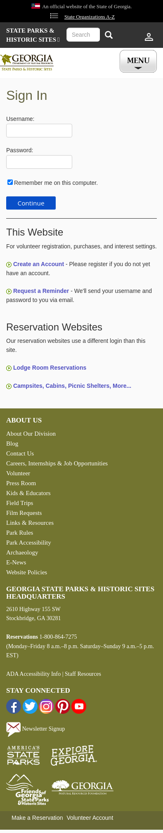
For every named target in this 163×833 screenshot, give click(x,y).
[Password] (39, 162)
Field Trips (19, 503)
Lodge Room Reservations (49, 367)
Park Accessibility (28, 542)
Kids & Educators (28, 493)
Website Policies (26, 572)
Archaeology (22, 552)
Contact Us (20, 453)
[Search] (108, 36)
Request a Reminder (41, 291)
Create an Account (38, 264)
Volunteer (18, 473)
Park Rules (19, 532)
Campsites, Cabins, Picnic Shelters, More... (72, 385)
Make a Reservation (37, 817)
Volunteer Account (89, 817)
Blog (12, 443)
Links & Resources (30, 522)
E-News (16, 562)
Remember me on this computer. (56, 182)
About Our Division (31, 433)
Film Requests (24, 513)
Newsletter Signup (35, 729)
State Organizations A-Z (89, 17)
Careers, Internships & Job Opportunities (57, 463)
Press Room (21, 483)
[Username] (39, 130)
